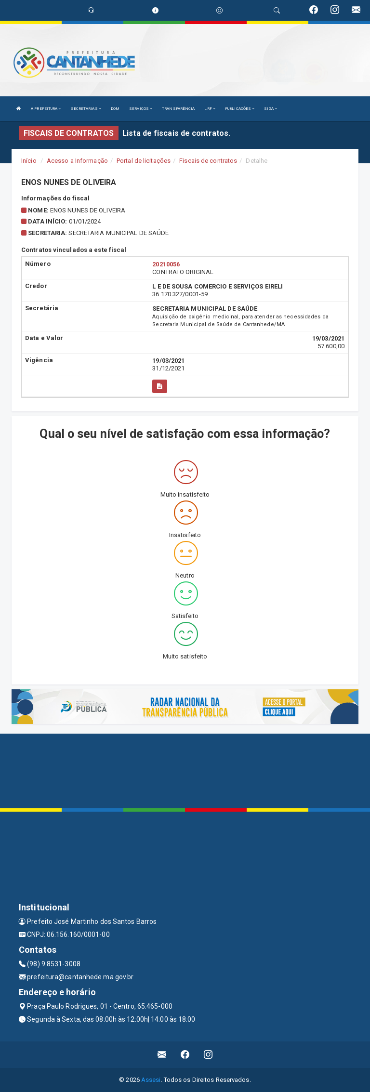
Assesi (151, 1079)
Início (29, 160)
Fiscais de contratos (208, 160)
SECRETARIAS (86, 108)
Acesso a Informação (77, 160)
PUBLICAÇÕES (239, 108)
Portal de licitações (144, 160)
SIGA (270, 108)
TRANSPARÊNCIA (178, 108)
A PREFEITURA (46, 108)
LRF (209, 108)
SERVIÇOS (140, 108)
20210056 (166, 264)
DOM (115, 108)
